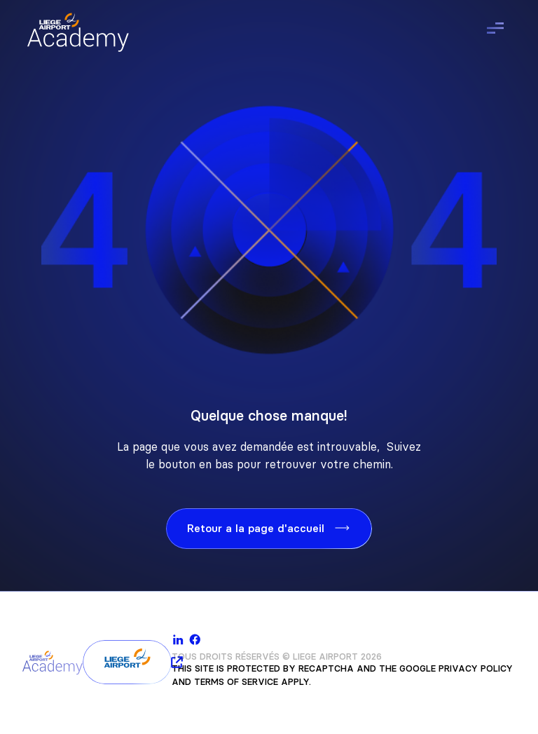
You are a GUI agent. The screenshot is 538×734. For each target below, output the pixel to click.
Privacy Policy (476, 668)
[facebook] (195, 639)
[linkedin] (178, 639)
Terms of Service (236, 682)
